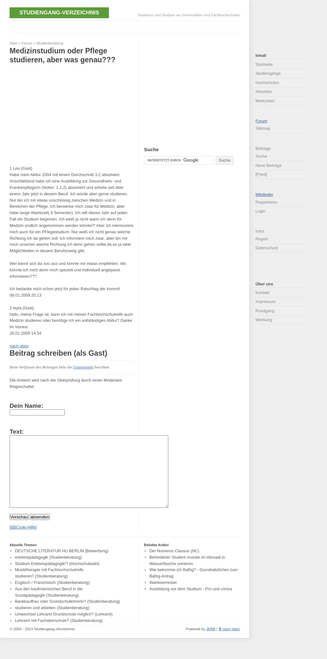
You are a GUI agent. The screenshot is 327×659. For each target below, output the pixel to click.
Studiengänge (268, 73)
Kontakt (262, 292)
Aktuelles (263, 91)
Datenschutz (266, 247)
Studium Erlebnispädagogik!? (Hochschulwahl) (57, 578)
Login (260, 211)
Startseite (264, 64)
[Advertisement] (126, 25)
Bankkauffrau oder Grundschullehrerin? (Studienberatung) (67, 616)
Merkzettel (264, 100)
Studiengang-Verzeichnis (59, 12)
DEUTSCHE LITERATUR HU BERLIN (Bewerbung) (62, 565)
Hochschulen (267, 82)
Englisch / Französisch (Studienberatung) (52, 596)
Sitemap (262, 128)
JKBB (211, 643)
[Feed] (261, 174)
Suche (261, 156)
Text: (17, 431)
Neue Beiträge (268, 165)
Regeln (262, 238)
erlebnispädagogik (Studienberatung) (48, 571)
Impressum (265, 301)
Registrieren (266, 202)
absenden (39, 531)
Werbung (263, 319)
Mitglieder (264, 194)
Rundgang (264, 310)
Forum (26, 43)
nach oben (19, 346)
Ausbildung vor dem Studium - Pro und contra (190, 603)
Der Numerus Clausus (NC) (174, 565)
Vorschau (19, 531)
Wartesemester (163, 596)
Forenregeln (83, 367)
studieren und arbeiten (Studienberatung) (52, 622)
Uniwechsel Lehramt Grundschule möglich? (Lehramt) (64, 628)
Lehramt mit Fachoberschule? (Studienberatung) (59, 634)
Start (13, 43)
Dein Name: (26, 405)
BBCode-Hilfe (23, 541)
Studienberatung (50, 43)
